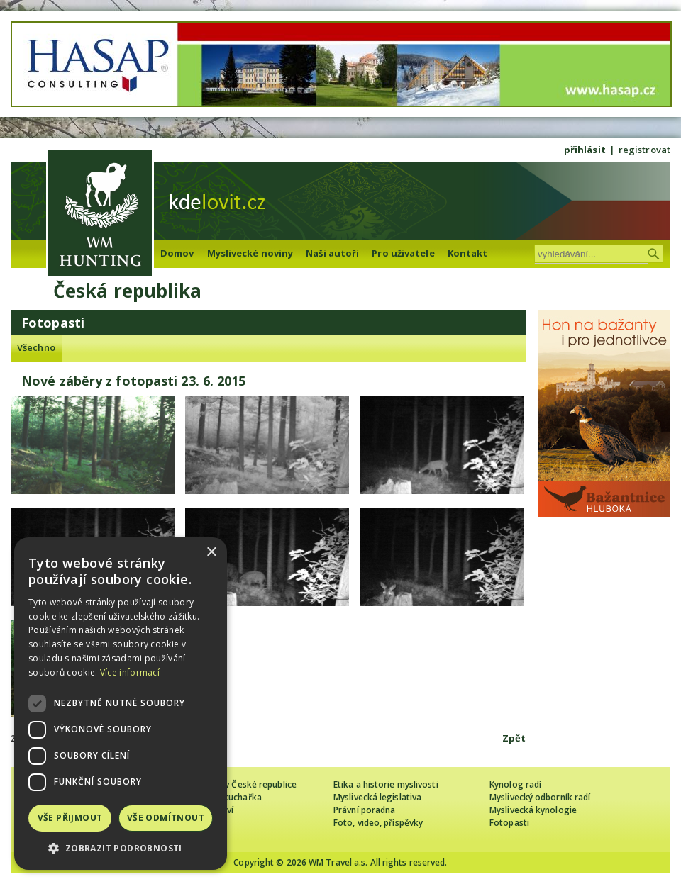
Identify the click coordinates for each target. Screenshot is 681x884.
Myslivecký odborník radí (539, 797)
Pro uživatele (403, 253)
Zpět (514, 738)
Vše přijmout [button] (70, 818)
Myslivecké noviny (250, 253)
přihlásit (585, 149)
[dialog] (120, 703)
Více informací (130, 672)
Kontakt (468, 253)
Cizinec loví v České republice (237, 784)
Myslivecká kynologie (533, 810)
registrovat (644, 149)
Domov (177, 253)
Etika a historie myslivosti (385, 784)
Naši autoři (332, 253)
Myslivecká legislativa (377, 797)
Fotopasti (509, 823)
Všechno (36, 347)
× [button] (211, 552)
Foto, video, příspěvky (378, 823)
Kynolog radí (515, 784)
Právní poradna (364, 810)
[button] (120, 848)
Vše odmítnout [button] (165, 818)
